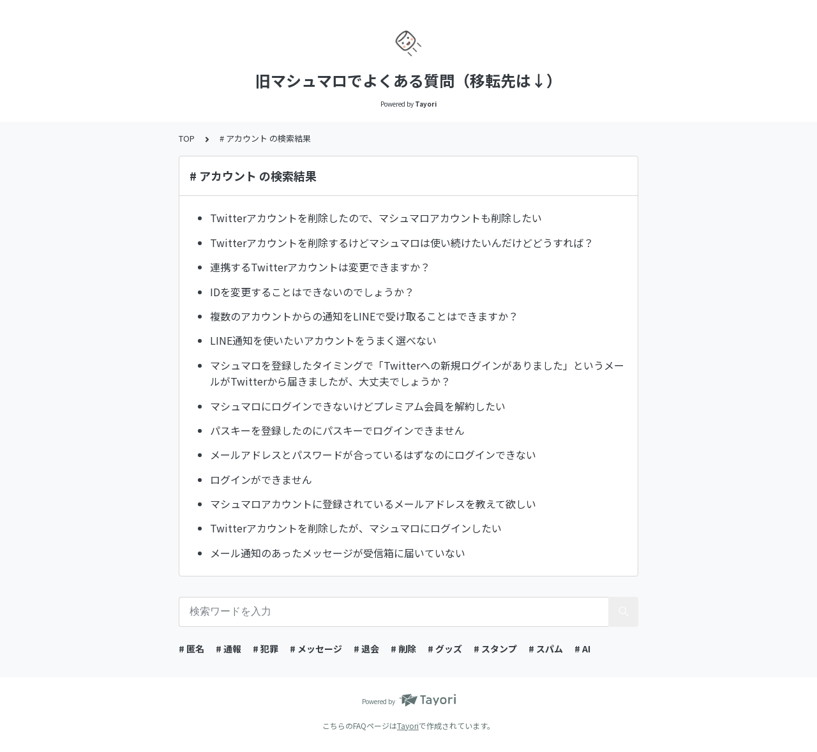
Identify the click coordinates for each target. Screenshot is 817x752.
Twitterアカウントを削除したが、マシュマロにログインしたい (356, 528)
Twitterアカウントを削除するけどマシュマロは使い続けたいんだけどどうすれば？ (402, 242)
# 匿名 (191, 648)
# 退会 (366, 648)
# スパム (545, 648)
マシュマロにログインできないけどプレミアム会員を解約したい (358, 406)
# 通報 (228, 648)
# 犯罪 (265, 648)
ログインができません (261, 479)
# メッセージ (316, 648)
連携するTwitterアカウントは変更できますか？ (320, 266)
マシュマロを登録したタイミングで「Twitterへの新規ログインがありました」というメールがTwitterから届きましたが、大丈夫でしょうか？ (417, 373)
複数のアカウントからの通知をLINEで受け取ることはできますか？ (364, 316)
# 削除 (403, 648)
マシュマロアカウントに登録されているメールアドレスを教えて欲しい (373, 503)
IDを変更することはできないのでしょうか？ (312, 291)
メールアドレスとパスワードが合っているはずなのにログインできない (373, 454)
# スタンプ (495, 648)
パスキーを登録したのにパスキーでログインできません (337, 430)
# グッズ (445, 648)
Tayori (408, 725)
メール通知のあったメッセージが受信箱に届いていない (337, 552)
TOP (187, 138)
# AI (582, 648)
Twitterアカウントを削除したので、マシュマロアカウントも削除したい (376, 217)
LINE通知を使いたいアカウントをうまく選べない (323, 340)
